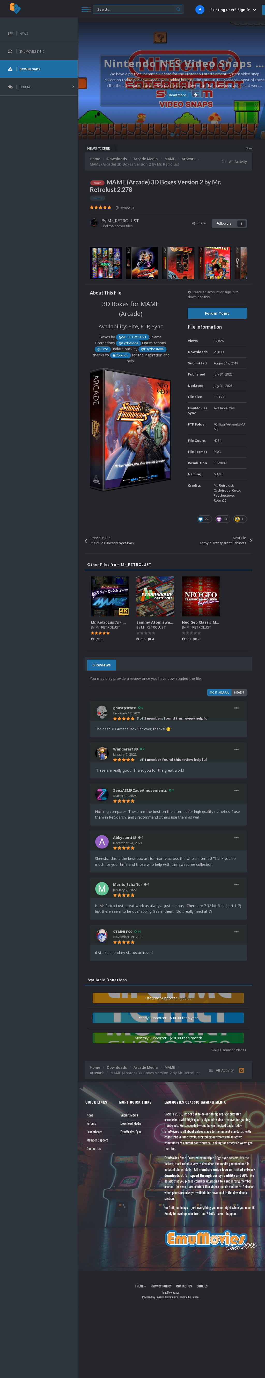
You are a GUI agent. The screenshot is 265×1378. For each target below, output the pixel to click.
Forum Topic (217, 313)
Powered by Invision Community (160, 1297)
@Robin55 (120, 355)
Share (199, 223)
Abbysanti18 (124, 837)
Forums (91, 1123)
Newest (239, 692)
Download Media (131, 1123)
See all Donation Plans (228, 1050)
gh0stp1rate (124, 707)
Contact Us (94, 1148)
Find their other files (117, 226)
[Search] (138, 9)
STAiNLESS (122, 931)
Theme (140, 1286)
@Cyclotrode (128, 343)
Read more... (170, 95)
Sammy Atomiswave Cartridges (165, 622)
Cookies (202, 1286)
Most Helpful (219, 692)
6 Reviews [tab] (101, 665)
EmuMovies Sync (131, 1131)
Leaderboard (94, 1131)
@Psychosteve (152, 349)
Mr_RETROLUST (123, 221)
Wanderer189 (125, 749)
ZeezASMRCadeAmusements (140, 790)
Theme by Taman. (189, 1297)
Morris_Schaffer (127, 884)
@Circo (102, 349)
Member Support (97, 1140)
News (90, 1115)
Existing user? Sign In (233, 9)
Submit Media (129, 1115)
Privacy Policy (161, 1286)
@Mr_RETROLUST (133, 337)
